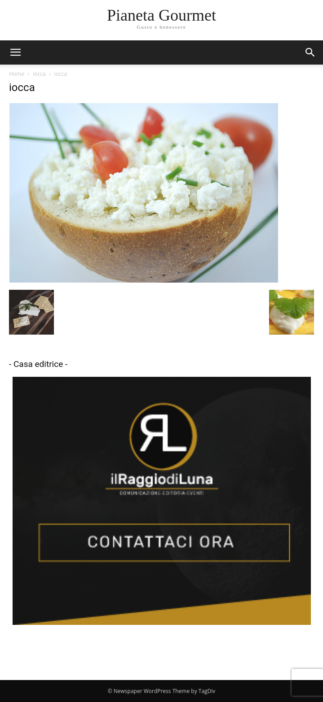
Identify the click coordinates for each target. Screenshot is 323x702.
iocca (39, 74)
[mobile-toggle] (15, 52)
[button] (310, 52)
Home (16, 74)
